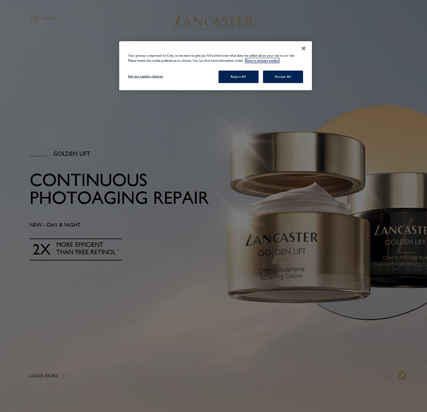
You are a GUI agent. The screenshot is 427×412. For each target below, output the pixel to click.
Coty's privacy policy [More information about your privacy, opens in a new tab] (262, 60)
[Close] (303, 48)
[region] (215, 65)
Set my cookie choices (145, 76)
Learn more (43, 376)
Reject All (238, 76)
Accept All (283, 76)
